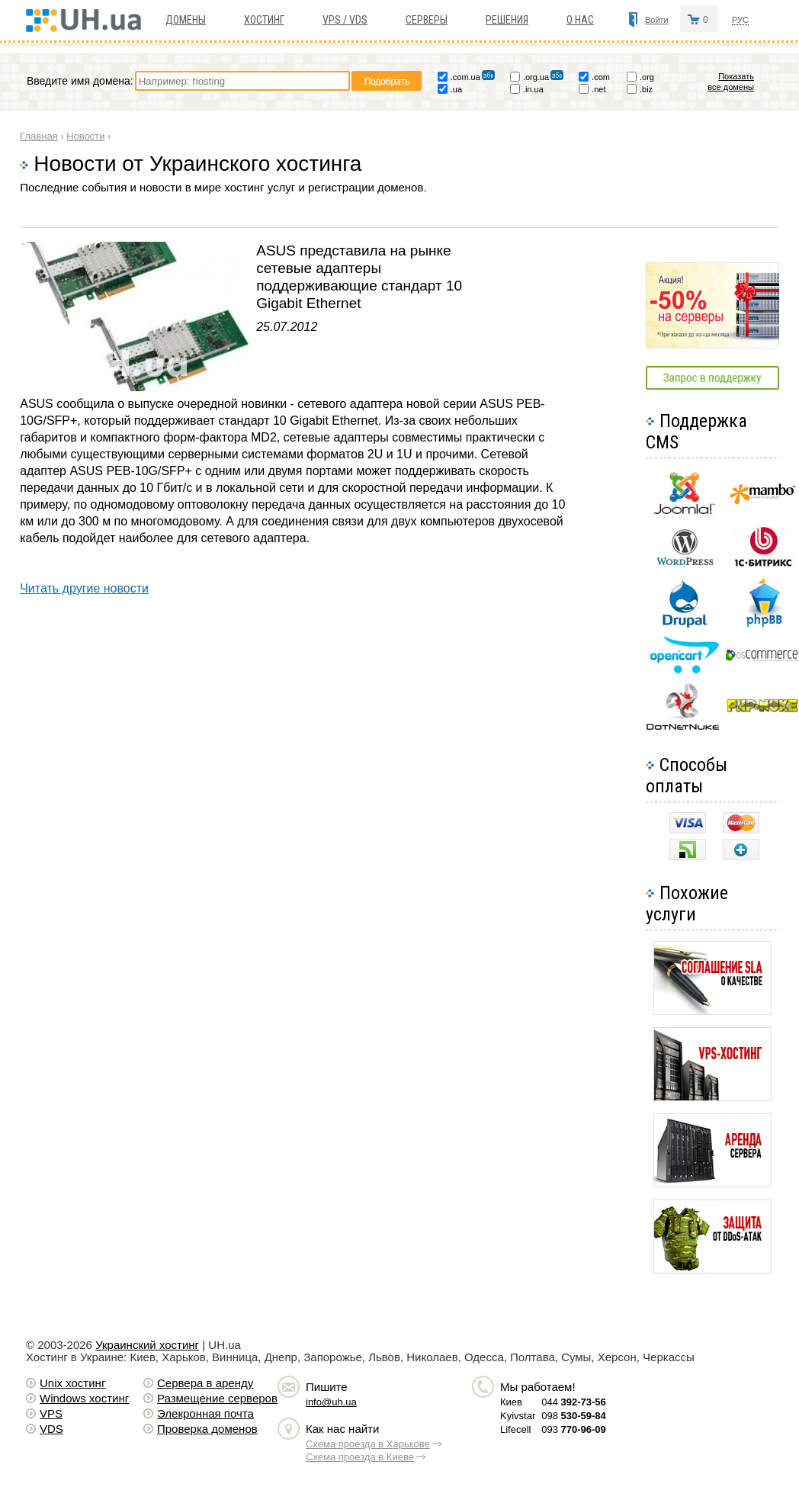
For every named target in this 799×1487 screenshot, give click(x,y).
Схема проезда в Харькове (368, 1444)
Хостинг (264, 20)
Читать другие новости (84, 588)
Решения (507, 20)
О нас (580, 20)
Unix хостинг (72, 1382)
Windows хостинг (84, 1398)
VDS (51, 1428)
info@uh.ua (331, 1402)
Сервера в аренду (205, 1382)
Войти (657, 19)
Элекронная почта (205, 1413)
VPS (51, 1413)
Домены (185, 20)
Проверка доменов (207, 1428)
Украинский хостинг (147, 1344)
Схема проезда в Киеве (360, 1457)
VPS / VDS (344, 20)
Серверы (427, 20)
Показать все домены (731, 82)
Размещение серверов (217, 1398)
